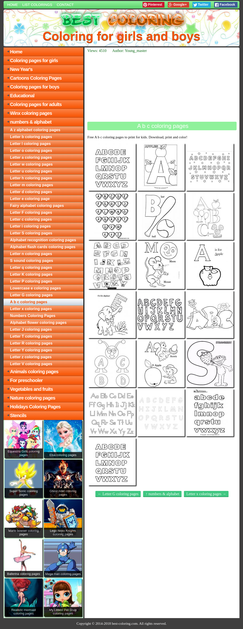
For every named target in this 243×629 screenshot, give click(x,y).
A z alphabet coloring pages (35, 130)
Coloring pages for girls (34, 60)
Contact (65, 5)
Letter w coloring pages (31, 164)
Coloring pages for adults (35, 104)
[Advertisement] (161, 87)
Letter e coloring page (30, 199)
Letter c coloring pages (31, 219)
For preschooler (26, 380)
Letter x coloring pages (31, 309)
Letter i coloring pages (30, 226)
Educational (22, 95)
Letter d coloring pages (31, 192)
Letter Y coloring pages (31, 350)
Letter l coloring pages (30, 144)
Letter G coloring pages (31, 295)
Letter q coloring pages (31, 268)
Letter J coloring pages (31, 329)
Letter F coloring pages (31, 212)
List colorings (37, 5)
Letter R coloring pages (31, 343)
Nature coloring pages (32, 398)
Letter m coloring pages (31, 185)
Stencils (18, 415)
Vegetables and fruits (31, 389)
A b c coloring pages (28, 302)
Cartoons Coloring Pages (35, 78)
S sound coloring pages (31, 261)
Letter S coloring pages (31, 233)
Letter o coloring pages (31, 151)
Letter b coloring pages (31, 137)
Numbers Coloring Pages (32, 316)
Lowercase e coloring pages (35, 288)
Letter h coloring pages (31, 178)
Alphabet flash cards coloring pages (42, 247)
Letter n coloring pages (31, 254)
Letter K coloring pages (31, 274)
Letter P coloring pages (31, 281)
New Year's (21, 69)
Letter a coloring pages (31, 157)
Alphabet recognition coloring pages (43, 240)
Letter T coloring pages (31, 336)
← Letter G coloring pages (118, 494)
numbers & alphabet (30, 122)
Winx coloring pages (31, 113)
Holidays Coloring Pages (35, 406)
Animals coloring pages (34, 371)
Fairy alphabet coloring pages (37, 206)
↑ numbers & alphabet (162, 494)
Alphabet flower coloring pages (38, 323)
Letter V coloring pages (31, 364)
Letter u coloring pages (31, 171)
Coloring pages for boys (34, 86)
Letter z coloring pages (30, 357)
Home (12, 5)
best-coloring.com (125, 623)
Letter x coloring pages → (206, 494)
